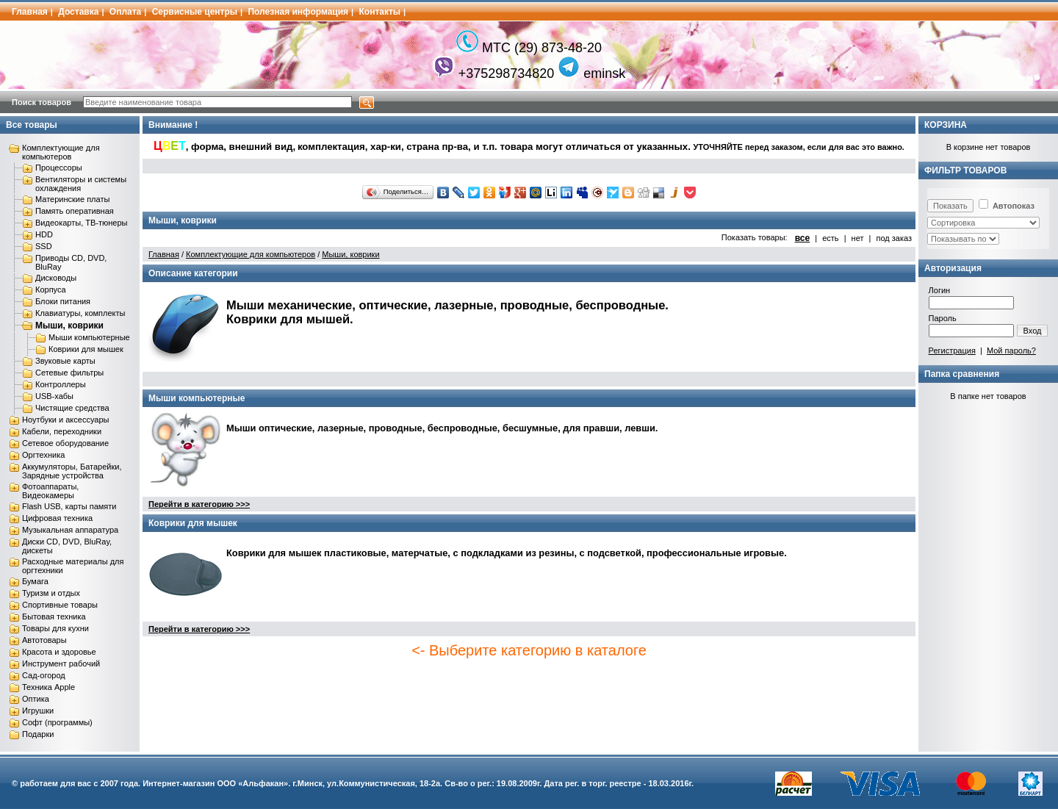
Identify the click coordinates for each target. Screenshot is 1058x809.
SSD (43, 246)
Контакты (380, 12)
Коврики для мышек (85, 349)
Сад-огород (43, 675)
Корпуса (50, 289)
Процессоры (58, 167)
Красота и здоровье (59, 651)
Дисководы (55, 277)
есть (830, 238)
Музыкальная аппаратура (70, 529)
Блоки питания (62, 301)
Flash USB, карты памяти (69, 506)
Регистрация (952, 350)
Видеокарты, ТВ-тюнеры (81, 222)
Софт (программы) (57, 722)
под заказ (894, 238)
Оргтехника (43, 454)
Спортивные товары (60, 604)
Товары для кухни (55, 628)
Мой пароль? (1011, 350)
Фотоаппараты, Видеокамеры (50, 491)
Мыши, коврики (69, 325)
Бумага (35, 581)
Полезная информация (298, 12)
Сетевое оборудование (65, 443)
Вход (1032, 330)
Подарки (38, 734)
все (802, 238)
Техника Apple (48, 687)
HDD (44, 234)
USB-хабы (54, 396)
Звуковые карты (65, 360)
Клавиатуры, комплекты (80, 313)
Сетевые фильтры (69, 372)
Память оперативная (74, 210)
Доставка (78, 12)
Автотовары (44, 640)
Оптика (35, 698)
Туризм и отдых (51, 593)
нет (858, 238)
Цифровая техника (57, 518)
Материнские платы (72, 199)
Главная (30, 12)
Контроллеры (60, 384)
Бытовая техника (54, 616)
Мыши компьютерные (89, 337)
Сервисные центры (194, 12)
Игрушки (38, 710)
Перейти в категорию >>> (199, 504)
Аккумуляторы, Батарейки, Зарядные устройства (71, 471)
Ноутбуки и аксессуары (65, 419)
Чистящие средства (72, 407)
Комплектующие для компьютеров (61, 152)
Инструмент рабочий (61, 663)
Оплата (125, 12)
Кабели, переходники (61, 431)
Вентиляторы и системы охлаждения (80, 184)
